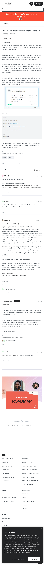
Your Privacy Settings (18, 559)
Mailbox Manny (9, 39)
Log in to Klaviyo (7, 466)
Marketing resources (8, 477)
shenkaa (6, 201)
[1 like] (8, 289)
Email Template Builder (28, 501)
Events (24, 497)
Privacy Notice (25, 552)
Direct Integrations (27, 484)
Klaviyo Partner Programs (9, 494)
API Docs (24, 505)
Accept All (34, 559)
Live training (5, 480)
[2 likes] (9, 341)
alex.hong (7, 220)
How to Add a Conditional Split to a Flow (14, 275)
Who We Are (6, 518)
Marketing (6, 24)
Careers (4, 525)
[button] (2, 4)
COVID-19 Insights (27, 494)
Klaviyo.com (5, 462)
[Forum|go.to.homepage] (8, 3)
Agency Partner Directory (9, 497)
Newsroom (5, 522)
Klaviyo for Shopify (27, 462)
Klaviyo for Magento (28, 477)
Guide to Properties (8, 273)
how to (11, 157)
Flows (4, 157)
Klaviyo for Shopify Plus (29, 466)
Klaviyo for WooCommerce (30, 480)
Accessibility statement (29, 426)
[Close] (41, 528)
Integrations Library (8, 501)
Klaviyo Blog (5, 469)
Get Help (24, 508)
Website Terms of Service (24, 550)
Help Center (5, 473)
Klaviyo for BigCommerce (29, 469)
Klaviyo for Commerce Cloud (30, 473)
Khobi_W (7, 176)
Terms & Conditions (14, 426)
